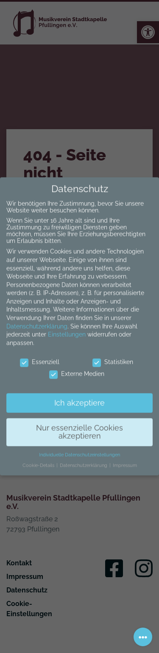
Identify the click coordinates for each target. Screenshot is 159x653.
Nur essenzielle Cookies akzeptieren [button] (79, 426)
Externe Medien (76, 368)
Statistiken (112, 355)
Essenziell (39, 355)
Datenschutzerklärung (36, 320)
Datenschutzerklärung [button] (84, 459)
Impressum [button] (125, 459)
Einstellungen (67, 328)
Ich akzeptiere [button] (79, 397)
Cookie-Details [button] (39, 459)
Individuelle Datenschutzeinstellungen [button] (79, 448)
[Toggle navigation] (143, 637)
